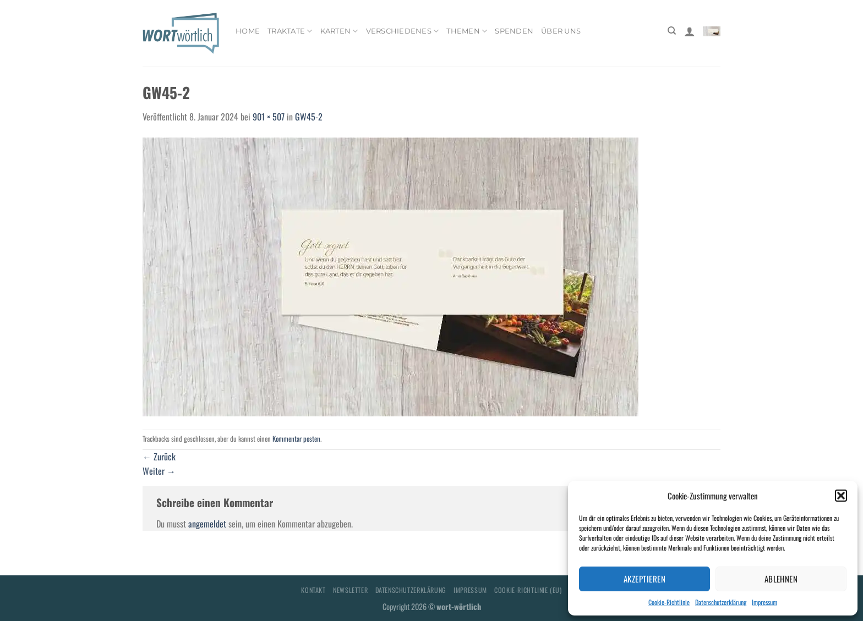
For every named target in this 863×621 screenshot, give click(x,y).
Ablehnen (781, 579)
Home (248, 31)
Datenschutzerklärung (720, 602)
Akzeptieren (644, 579)
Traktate (290, 31)
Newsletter (350, 590)
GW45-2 (309, 116)
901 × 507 (269, 116)
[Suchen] (672, 30)
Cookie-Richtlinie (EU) (527, 590)
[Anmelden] (689, 31)
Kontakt (313, 590)
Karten (339, 31)
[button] (840, 495)
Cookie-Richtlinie (669, 602)
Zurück (159, 456)
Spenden (514, 31)
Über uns (561, 31)
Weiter (159, 470)
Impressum (764, 602)
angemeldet (207, 523)
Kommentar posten (296, 438)
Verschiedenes (402, 31)
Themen (466, 31)
